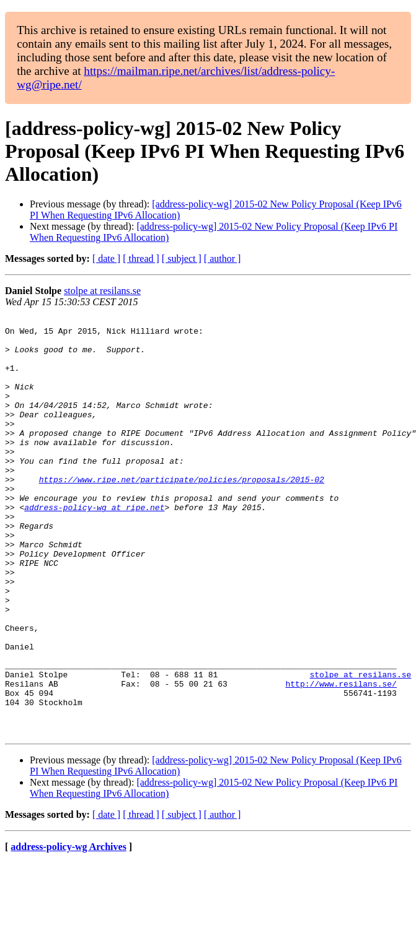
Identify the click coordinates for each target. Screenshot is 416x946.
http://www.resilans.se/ (340, 757)
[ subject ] (181, 258)
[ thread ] (141, 258)
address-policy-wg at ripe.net (94, 546)
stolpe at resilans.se (102, 290)
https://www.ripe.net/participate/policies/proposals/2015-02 (181, 512)
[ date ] (106, 258)
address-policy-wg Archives (68, 930)
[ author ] (222, 258)
